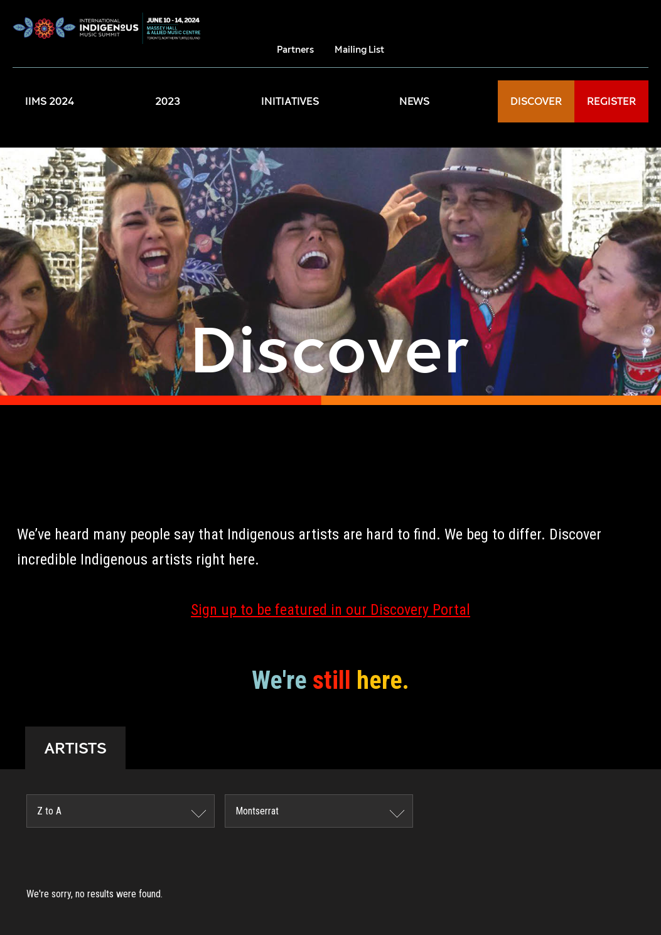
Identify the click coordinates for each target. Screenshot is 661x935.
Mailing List (359, 49)
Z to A (49, 811)
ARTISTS (75, 748)
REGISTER (611, 101)
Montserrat (257, 811)
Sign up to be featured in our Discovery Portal (330, 610)
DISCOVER (536, 101)
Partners (295, 49)
